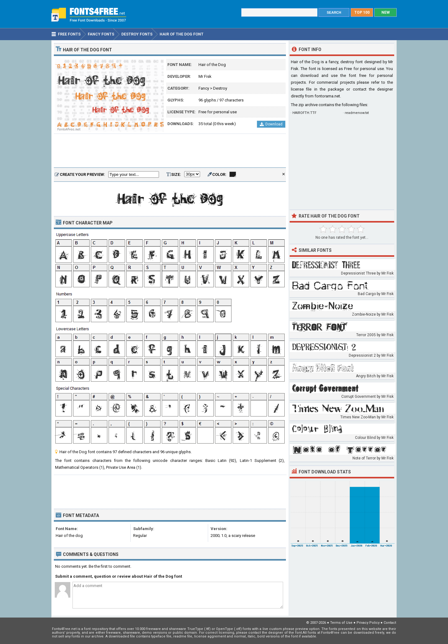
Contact (390, 623)
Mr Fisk (205, 76)
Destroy (220, 88)
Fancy (203, 88)
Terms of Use (341, 623)
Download (271, 124)
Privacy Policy (368, 623)
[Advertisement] (170, 151)
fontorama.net (327, 96)
